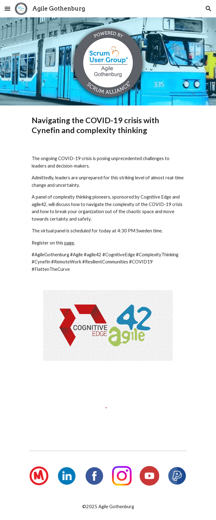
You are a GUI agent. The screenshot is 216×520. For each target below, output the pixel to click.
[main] (108, 125)
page (69, 242)
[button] (7, 8)
